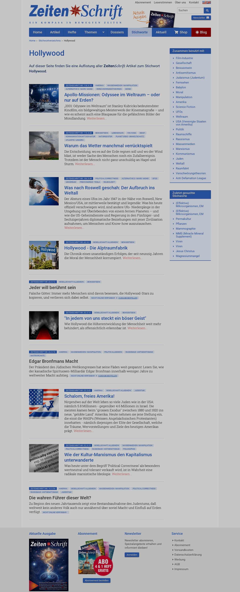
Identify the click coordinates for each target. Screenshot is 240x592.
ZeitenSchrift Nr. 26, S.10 (43, 352)
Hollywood (69, 40)
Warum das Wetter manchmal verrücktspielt (108, 145)
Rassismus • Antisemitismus (139, 352)
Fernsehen (182, 82)
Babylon (181, 87)
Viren (179, 241)
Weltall (180, 163)
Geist (142, 133)
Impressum (181, 569)
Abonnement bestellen (97, 580)
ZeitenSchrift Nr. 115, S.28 (79, 133)
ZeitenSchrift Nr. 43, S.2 (77, 242)
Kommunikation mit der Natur (80, 136)
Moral (179, 92)
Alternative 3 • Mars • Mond (79, 89)
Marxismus (183, 149)
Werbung (179, 559)
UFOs (179, 111)
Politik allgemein (113, 352)
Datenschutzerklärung (188, 554)
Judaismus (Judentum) (190, 77)
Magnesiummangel (188, 256)
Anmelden (132, 554)
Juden (179, 158)
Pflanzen (181, 223)
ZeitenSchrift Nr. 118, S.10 (79, 85)
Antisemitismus (186, 72)
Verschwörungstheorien (109, 89)
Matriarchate (38, 356)
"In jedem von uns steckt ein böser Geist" (105, 318)
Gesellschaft (184, 63)
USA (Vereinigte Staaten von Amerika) (191, 123)
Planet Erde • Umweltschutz (130, 136)
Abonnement (143, 2)
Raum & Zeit (109, 182)
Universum (71, 182)
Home (32, 40)
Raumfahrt (182, 168)
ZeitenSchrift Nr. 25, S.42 (78, 390)
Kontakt (194, 2)
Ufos (154, 178)
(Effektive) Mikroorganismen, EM (189, 204)
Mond (128, 89)
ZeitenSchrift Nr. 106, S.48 (79, 178)
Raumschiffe (184, 134)
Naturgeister (105, 136)
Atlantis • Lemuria (75, 140)
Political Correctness (106, 178)
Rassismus (183, 139)
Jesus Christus (185, 251)
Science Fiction (185, 107)
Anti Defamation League (191, 178)
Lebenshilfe (118, 133)
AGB (177, 564)
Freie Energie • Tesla (90, 182)
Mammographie (186, 228)
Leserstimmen (163, 2)
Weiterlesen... (97, 118)
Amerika (99, 85)
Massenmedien (185, 144)
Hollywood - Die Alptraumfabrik (96, 248)
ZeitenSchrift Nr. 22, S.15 (78, 445)
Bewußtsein (101, 133)
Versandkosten (183, 550)
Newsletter (201, 17)
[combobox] (190, 11)
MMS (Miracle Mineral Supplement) (190, 235)
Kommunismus (185, 154)
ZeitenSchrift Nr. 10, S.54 (43, 489)
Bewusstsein (184, 68)
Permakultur (183, 219)
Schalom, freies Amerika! (89, 396)
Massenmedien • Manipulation (122, 85)
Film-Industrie (184, 58)
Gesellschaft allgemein (105, 242)
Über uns (180, 2)
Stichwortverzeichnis (50, 40)
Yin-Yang (131, 133)
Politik (180, 129)
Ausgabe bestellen (127, 298)
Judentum (140, 390)
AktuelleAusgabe (140, 14)
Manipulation (184, 97)
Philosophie (129, 449)
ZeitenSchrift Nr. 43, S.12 (43, 282)
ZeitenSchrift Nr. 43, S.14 (78, 313)
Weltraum (182, 116)
